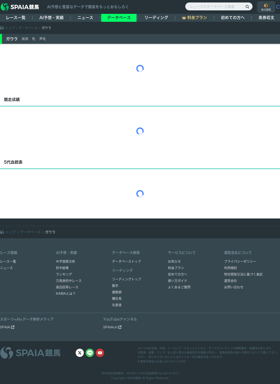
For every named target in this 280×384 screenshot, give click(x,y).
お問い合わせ (233, 287)
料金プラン (176, 267)
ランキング (64, 274)
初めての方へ (233, 18)
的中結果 (62, 267)
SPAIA (7, 327)
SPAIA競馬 (134, 378)
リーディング (156, 18)
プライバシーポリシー (240, 261)
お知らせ (174, 261)
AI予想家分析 (65, 261)
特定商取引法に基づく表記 (243, 274)
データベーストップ (126, 261)
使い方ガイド (177, 280)
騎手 (115, 285)
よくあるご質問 (179, 287)
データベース (119, 18)
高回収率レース (67, 287)
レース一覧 (15, 18)
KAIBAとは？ (66, 293)
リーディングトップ (126, 279)
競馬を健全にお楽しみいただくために (162, 361)
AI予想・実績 (51, 18)
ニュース (85, 18)
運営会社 (230, 280)
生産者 (117, 305)
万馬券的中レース (69, 280)
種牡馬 (117, 298)
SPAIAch (112, 327)
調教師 (117, 292)
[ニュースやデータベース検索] (219, 6)
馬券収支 (266, 18)
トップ (10, 27)
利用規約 (230, 267)
